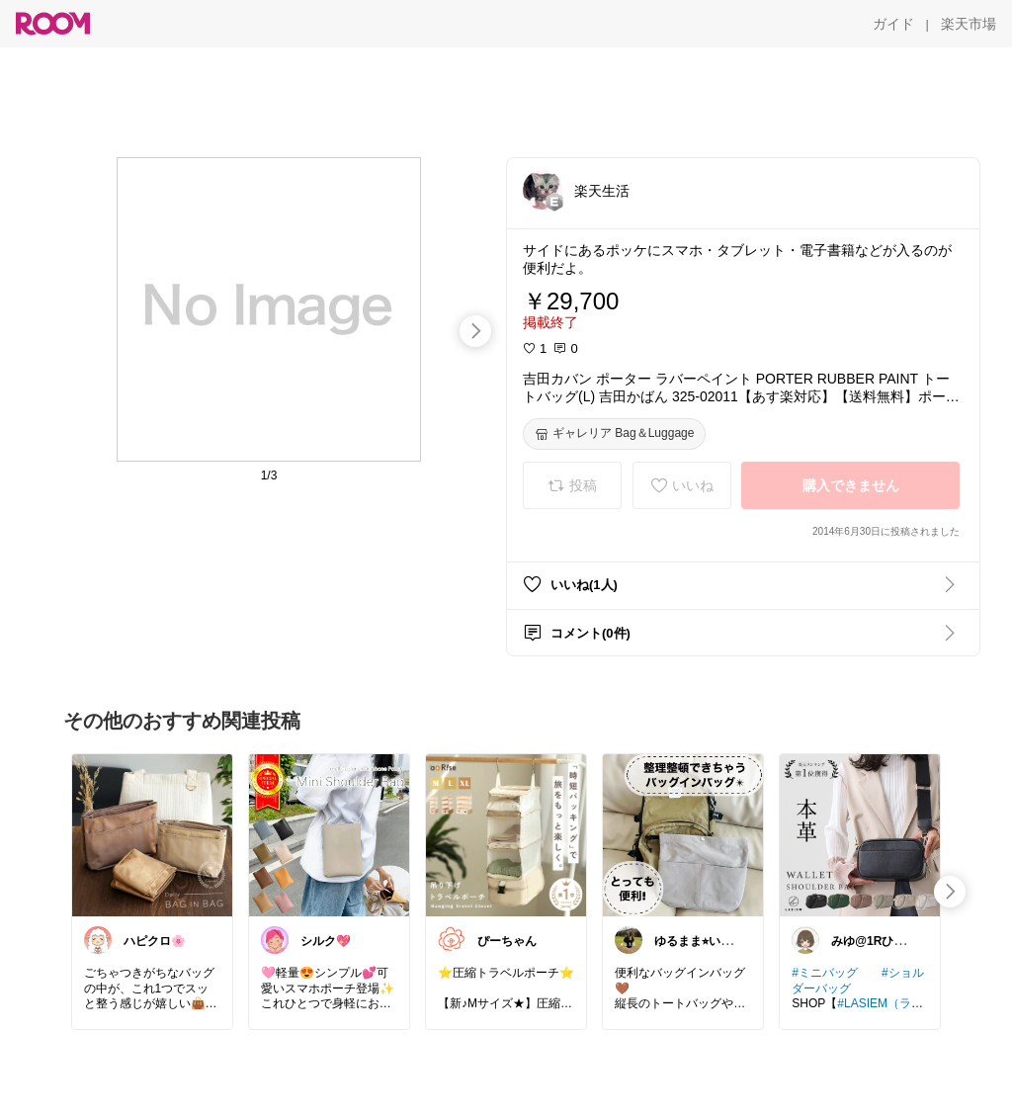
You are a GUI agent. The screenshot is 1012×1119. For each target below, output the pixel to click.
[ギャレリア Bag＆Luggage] (614, 434)
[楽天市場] (968, 24)
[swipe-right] (475, 331)
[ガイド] (893, 24)
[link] (152, 834)
